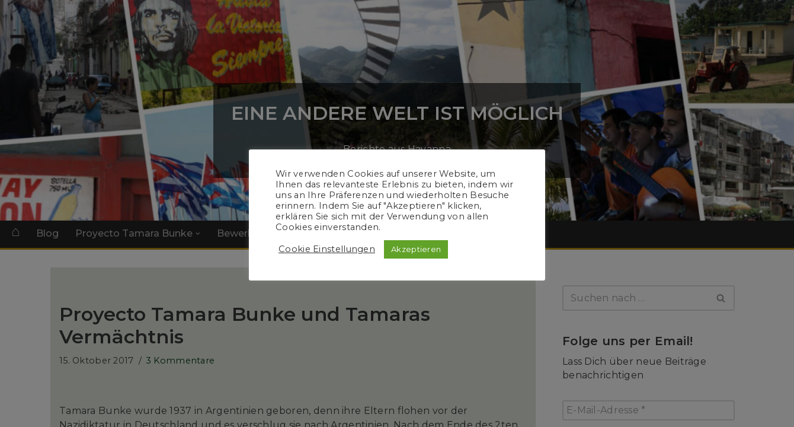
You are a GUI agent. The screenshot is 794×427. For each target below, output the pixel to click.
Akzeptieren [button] (416, 249)
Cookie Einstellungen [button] (326, 249)
